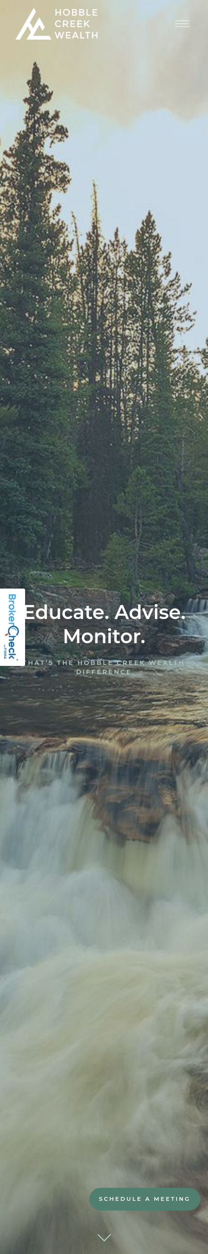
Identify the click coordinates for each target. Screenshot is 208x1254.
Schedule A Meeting (145, 1199)
